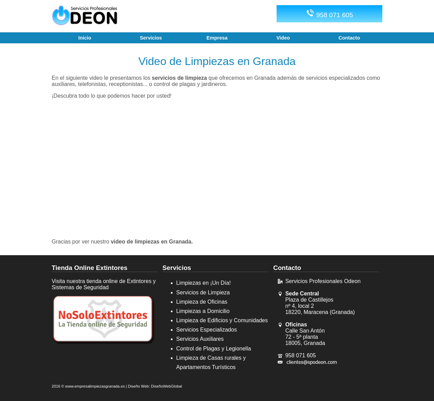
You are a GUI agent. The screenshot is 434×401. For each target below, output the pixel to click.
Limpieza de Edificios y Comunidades (222, 320)
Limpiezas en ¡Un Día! (203, 283)
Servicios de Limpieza (203, 292)
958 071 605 (329, 14)
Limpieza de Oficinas (202, 302)
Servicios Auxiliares (200, 339)
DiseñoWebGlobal (166, 386)
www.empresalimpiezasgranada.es (95, 386)
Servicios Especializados (206, 330)
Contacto (287, 267)
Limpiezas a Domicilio (203, 311)
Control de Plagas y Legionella (213, 348)
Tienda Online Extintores (89, 267)
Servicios (177, 267)
